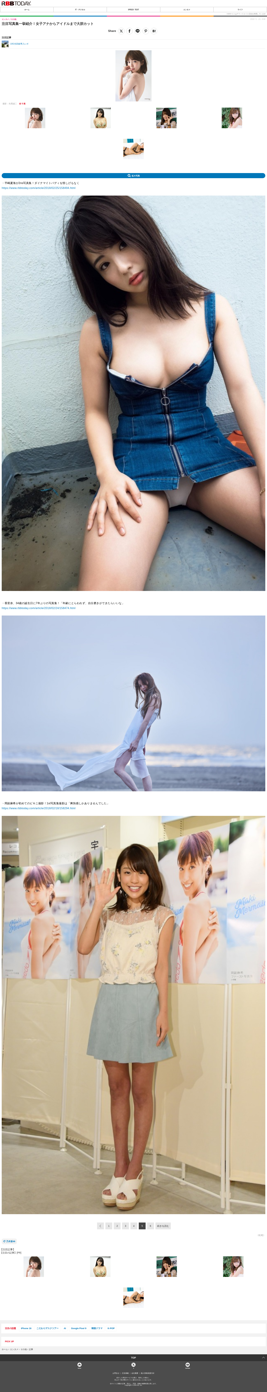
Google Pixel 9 (78, 1328)
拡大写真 (136, 176)
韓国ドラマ (97, 1328)
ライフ (240, 9)
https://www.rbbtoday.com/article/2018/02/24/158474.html (39, 608)
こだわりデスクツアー (47, 1328)
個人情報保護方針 (147, 1373)
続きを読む (163, 1226)
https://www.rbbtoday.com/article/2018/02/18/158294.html (39, 808)
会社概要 (134, 1373)
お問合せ (116, 1373)
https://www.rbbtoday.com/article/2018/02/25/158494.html (39, 188)
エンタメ (186, 9)
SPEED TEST (133, 9)
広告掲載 (125, 1373)
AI (65, 1328)
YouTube (187, 1368)
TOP (133, 1357)
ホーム (26, 9)
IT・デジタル (80, 9)
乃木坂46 (10, 1241)
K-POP (111, 1328)
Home (79, 1368)
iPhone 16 (26, 1328)
